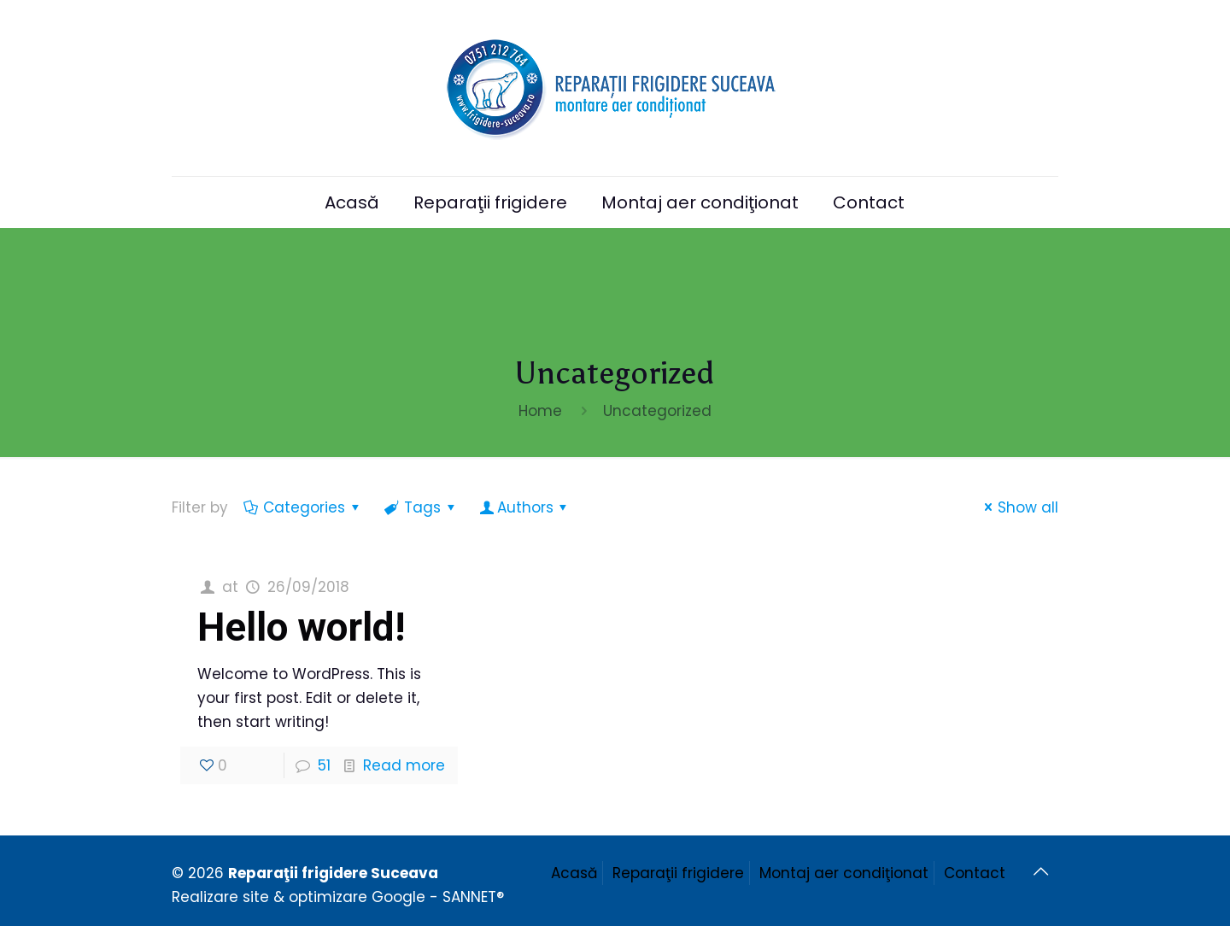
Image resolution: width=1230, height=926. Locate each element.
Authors (525, 507)
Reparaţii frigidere (678, 873)
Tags (421, 507)
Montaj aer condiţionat (843, 873)
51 (324, 765)
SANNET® (473, 897)
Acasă (574, 873)
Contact (974, 873)
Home (540, 411)
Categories (303, 507)
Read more (404, 765)
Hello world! (301, 627)
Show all (1018, 507)
